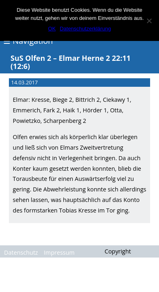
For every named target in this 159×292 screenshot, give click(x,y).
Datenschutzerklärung (85, 29)
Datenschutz (21, 252)
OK (52, 29)
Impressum (59, 252)
